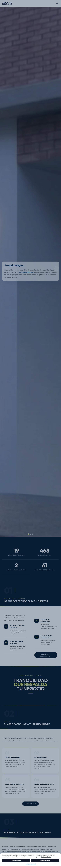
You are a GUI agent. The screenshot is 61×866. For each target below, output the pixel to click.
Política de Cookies (46, 857)
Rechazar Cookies (16, 860)
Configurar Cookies (31, 864)
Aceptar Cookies (45, 860)
